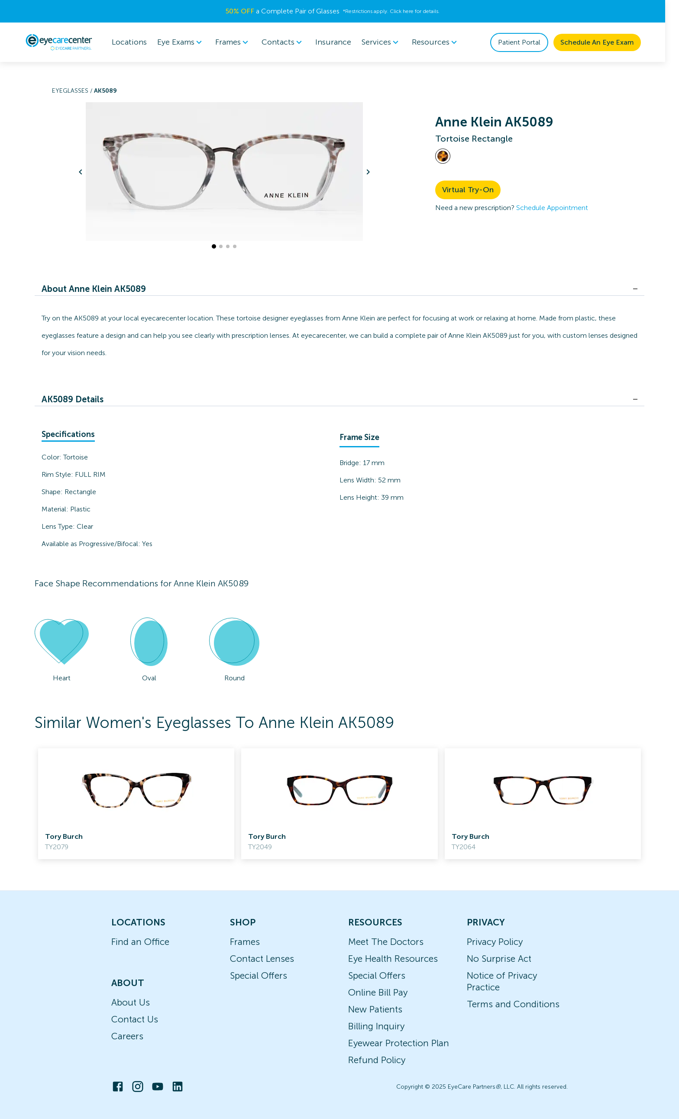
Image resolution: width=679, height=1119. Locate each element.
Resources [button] (443, 42)
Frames (245, 941)
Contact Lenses (262, 958)
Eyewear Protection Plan (398, 1043)
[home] (65, 42)
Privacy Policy (495, 941)
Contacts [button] (290, 42)
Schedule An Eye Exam (604, 42)
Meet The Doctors (386, 941)
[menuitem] (188, 42)
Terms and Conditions (513, 1004)
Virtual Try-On (468, 189)
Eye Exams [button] (188, 42)
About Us (130, 1002)
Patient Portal (526, 42)
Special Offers (258, 975)
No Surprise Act (499, 958)
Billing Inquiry (376, 1026)
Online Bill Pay (377, 992)
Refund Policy (376, 1059)
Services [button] (388, 42)
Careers (127, 1036)
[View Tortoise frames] (442, 156)
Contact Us (134, 1019)
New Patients (375, 1009)
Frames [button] (240, 42)
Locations (136, 42)
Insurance (340, 42)
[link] (136, 803)
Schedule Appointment (552, 208)
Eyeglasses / (73, 90)
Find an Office (140, 941)
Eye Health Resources (393, 958)
